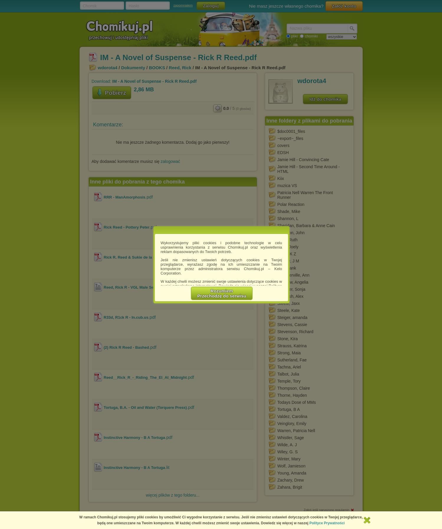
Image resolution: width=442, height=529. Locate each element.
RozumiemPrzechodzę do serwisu (221, 293)
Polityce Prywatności (327, 523)
